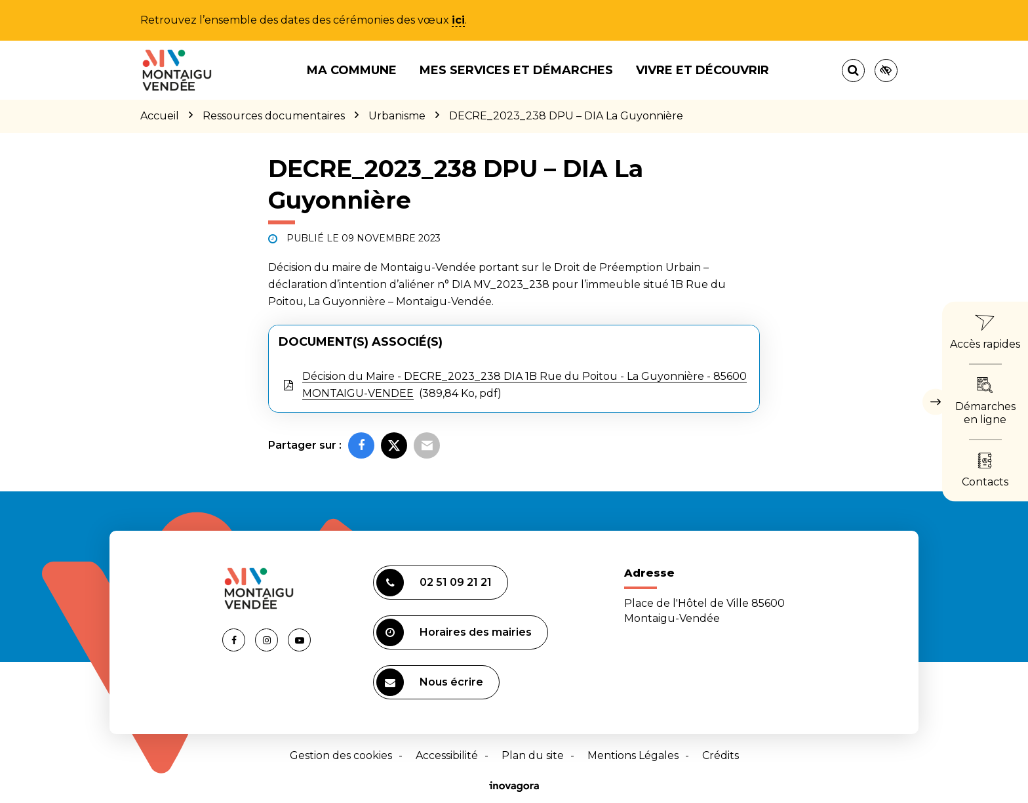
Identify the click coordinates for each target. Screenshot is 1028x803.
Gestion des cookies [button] (341, 755)
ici (458, 20)
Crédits (720, 755)
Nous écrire (429, 682)
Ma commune (352, 70)
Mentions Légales (633, 755)
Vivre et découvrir (702, 70)
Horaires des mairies (454, 632)
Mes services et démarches (516, 70)
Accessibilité (447, 755)
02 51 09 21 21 (434, 582)
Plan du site (533, 755)
